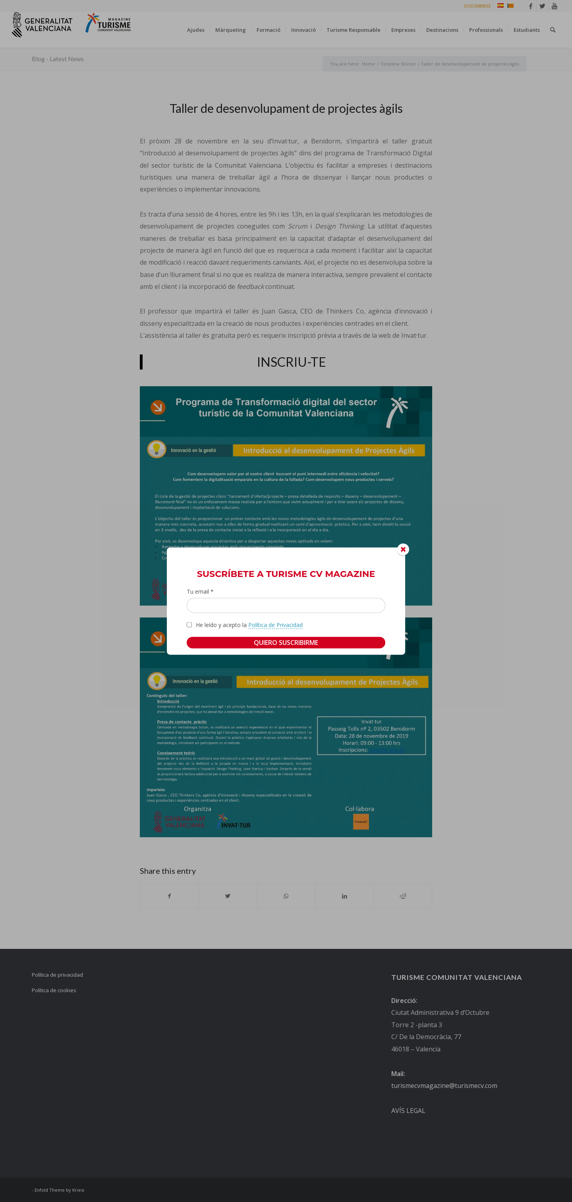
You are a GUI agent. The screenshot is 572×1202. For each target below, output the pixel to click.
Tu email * (200, 591)
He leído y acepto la (249, 625)
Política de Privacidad (275, 624)
